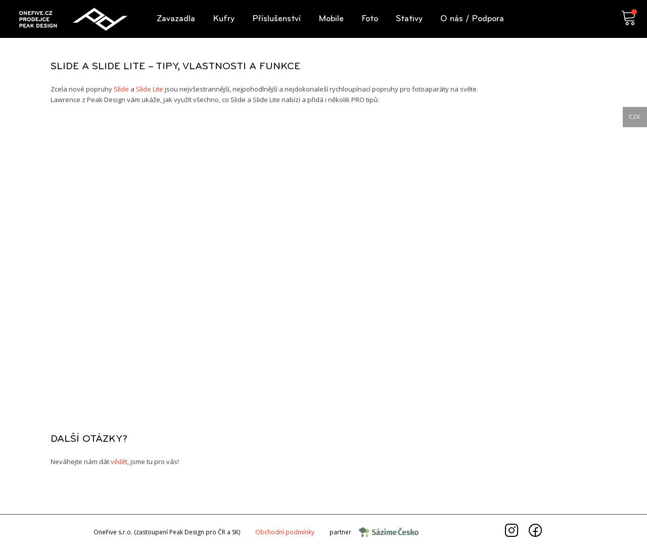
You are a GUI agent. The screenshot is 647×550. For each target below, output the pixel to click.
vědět (119, 461)
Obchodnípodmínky (284, 532)
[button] (176, 19)
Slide (121, 89)
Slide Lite (149, 89)
